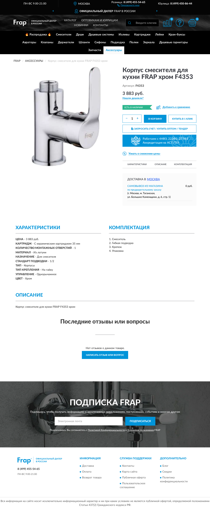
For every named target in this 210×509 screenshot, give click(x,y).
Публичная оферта (134, 477)
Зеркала (149, 42)
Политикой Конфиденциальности (106, 430)
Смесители (63, 34)
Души (80, 34)
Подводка (118, 42)
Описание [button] (160, 164)
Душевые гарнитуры (173, 42)
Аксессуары (114, 50)
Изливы (124, 34)
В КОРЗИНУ (155, 119)
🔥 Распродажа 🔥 (38, 34)
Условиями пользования (140, 430)
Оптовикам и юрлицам (99, 20)
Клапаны (47, 42)
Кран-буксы (177, 34)
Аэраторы (29, 42)
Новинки (81, 25)
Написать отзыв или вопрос (105, 355)
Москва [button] (153, 179)
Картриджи (142, 34)
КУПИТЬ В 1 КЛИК (182, 119)
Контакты (100, 25)
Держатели (66, 42)
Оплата (86, 472)
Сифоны (100, 42)
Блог (165, 466)
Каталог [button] (70, 20)
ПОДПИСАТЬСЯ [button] (140, 421)
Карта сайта (129, 472)
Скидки (167, 472)
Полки (134, 42)
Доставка (88, 466)
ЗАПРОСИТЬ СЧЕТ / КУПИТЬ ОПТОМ (159, 129)
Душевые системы (101, 34)
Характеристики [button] (137, 164)
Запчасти (94, 50)
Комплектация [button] (183, 164)
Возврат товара (92, 477)
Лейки (159, 34)
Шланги (84, 42)
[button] (128, 5)
